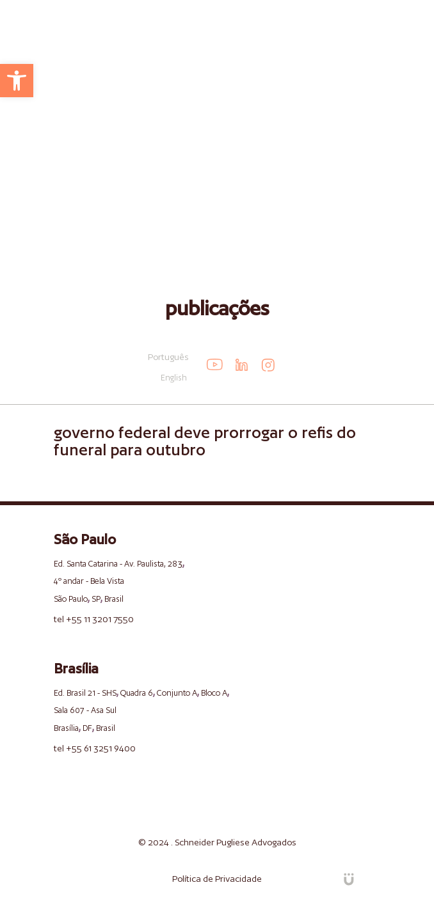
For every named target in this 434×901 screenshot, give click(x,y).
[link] (16, 80)
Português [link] (168, 357)
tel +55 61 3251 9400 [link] (95, 748)
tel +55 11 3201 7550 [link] (94, 619)
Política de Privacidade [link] (217, 879)
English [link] (174, 377)
